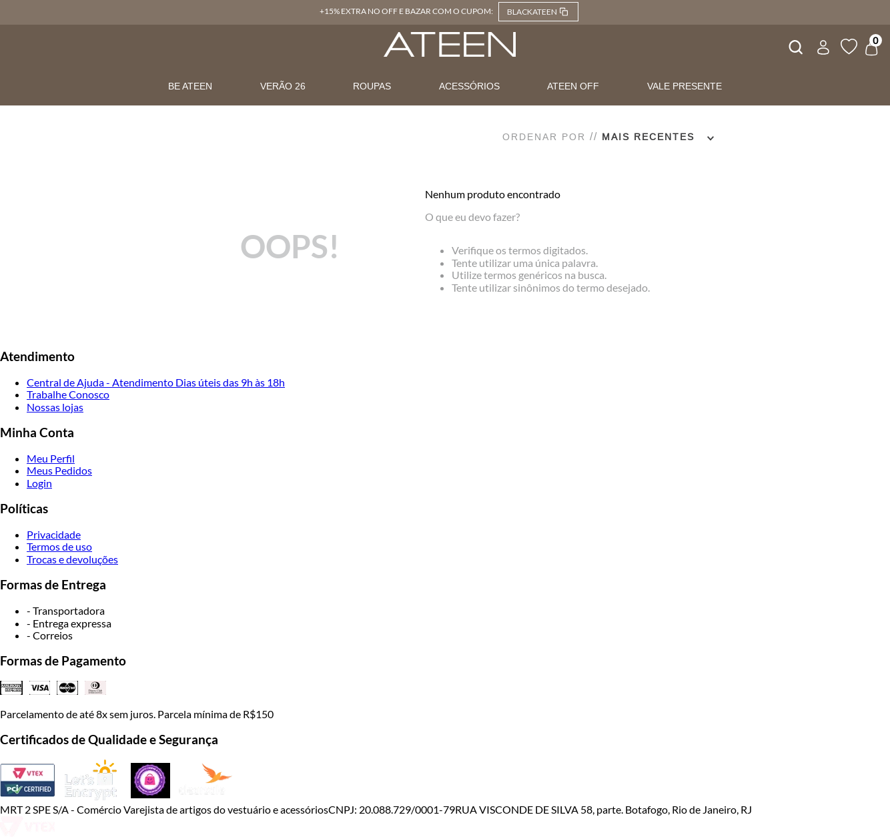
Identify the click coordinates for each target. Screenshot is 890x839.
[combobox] (794, 45)
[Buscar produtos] (794, 45)
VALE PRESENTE (684, 86)
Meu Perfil (51, 458)
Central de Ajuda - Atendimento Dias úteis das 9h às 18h (156, 382)
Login (39, 483)
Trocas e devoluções (72, 559)
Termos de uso (59, 546)
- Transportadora (66, 610)
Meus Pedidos (59, 470)
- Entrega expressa (69, 623)
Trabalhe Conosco (68, 394)
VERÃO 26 (283, 86)
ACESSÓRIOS (469, 86)
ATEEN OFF (573, 86)
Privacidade (54, 534)
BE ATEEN (190, 86)
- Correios (50, 635)
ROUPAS (372, 86)
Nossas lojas (55, 406)
